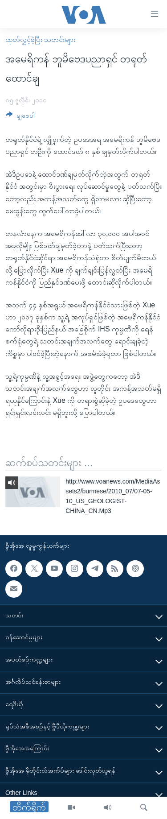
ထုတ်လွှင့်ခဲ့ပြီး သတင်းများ (40, 39)
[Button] (20, 117)
